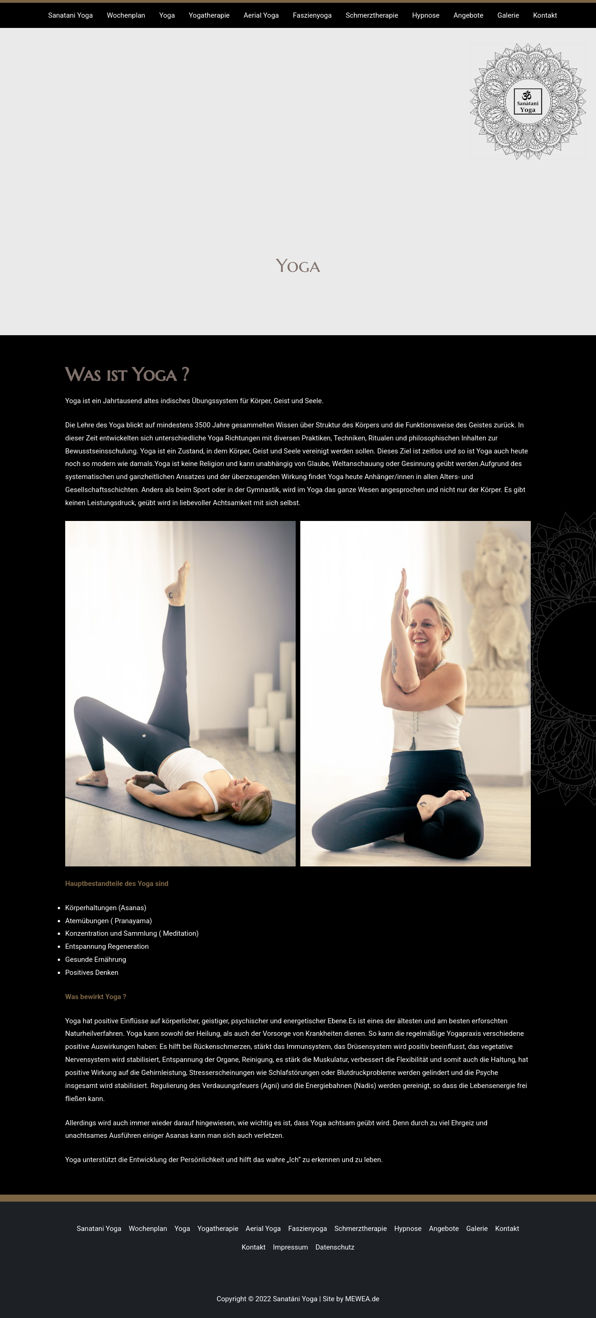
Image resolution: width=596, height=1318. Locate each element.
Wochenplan (148, 1228)
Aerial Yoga (263, 1228)
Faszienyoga (307, 1228)
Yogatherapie (217, 1228)
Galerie (477, 1228)
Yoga (182, 1228)
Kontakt (507, 1228)
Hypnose (408, 1228)
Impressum (290, 1247)
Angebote (444, 1228)
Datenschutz (334, 1247)
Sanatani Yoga (99, 1228)
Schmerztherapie (360, 1228)
